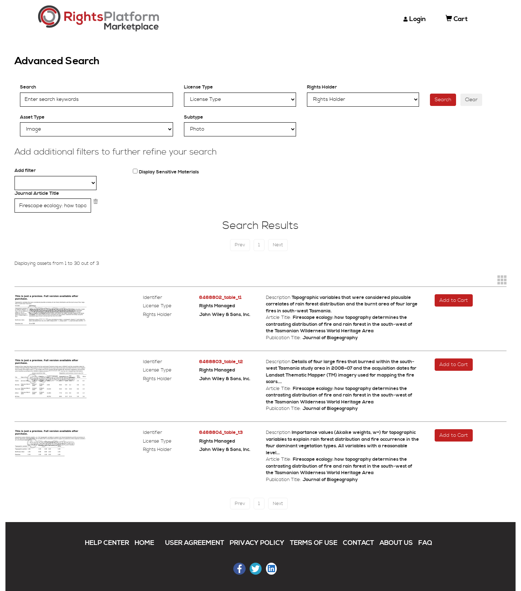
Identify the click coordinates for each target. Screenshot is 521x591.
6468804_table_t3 (221, 432)
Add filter (25, 170)
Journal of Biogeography (330, 338)
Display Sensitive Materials (169, 172)
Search (28, 87)
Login (417, 19)
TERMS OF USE (313, 543)
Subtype (193, 117)
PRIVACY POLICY (257, 543)
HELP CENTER (107, 543)
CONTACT (358, 543)
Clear (471, 100)
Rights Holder (322, 87)
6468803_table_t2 (221, 362)
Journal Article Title (37, 193)
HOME (144, 543)
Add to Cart (453, 300)
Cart (457, 19)
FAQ (425, 543)
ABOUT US (396, 543)
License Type (198, 87)
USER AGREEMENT (194, 543)
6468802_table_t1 (220, 297)
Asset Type (32, 117)
